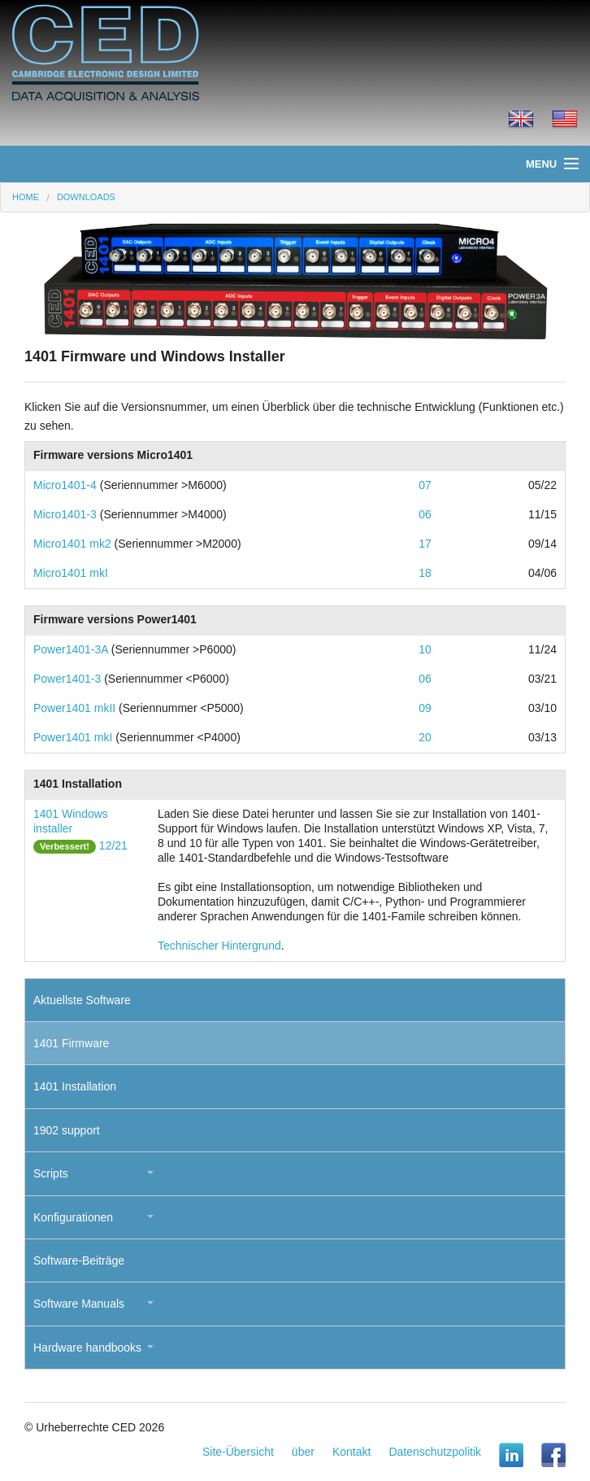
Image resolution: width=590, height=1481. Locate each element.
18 (425, 572)
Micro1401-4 (65, 484)
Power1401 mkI (72, 737)
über (303, 1451)
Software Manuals (78, 1303)
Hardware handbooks (87, 1347)
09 (425, 707)
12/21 (113, 845)
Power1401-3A (70, 649)
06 (425, 514)
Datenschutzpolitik (434, 1451)
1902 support (66, 1130)
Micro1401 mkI (70, 572)
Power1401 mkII (74, 707)
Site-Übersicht (238, 1451)
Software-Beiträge (78, 1260)
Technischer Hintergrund (219, 945)
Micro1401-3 (65, 514)
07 (425, 484)
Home (25, 197)
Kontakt (351, 1451)
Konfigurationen (73, 1217)
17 (425, 543)
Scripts (50, 1173)
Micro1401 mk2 (72, 543)
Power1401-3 (67, 678)
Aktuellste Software (82, 1000)
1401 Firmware (71, 1043)
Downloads (86, 197)
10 (425, 649)
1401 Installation (74, 1086)
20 (425, 737)
